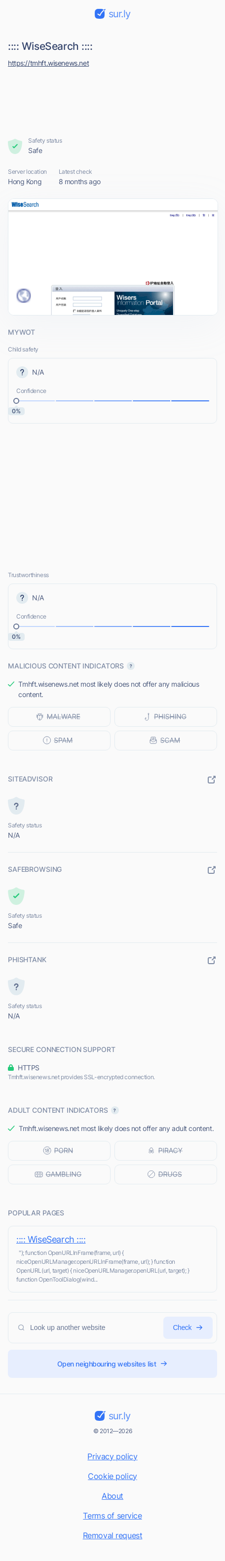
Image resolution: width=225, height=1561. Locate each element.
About (112, 1496)
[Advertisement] (113, 99)
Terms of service (112, 1516)
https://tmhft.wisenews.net (48, 63)
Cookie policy (112, 1476)
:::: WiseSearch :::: (51, 1239)
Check (188, 1328)
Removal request (113, 1535)
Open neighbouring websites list (112, 1364)
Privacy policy (112, 1456)
